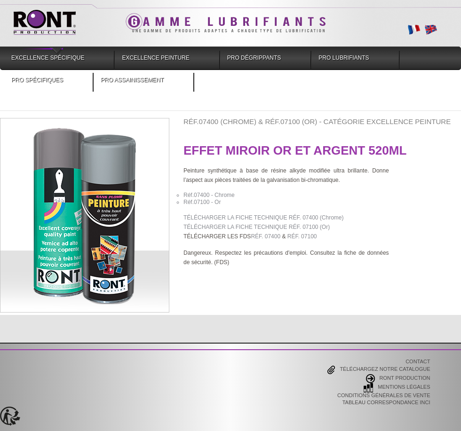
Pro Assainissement (132, 80)
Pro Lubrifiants (343, 58)
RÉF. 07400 (265, 236)
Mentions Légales (397, 387)
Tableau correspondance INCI (386, 403)
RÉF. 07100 (302, 236)
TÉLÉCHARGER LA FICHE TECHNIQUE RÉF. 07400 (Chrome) (263, 217)
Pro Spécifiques (37, 80)
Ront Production (398, 378)
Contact (417, 362)
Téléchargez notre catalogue (378, 370)
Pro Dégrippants (254, 58)
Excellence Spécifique (47, 58)
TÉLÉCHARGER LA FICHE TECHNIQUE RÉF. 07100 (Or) (256, 227)
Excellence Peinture (155, 58)
